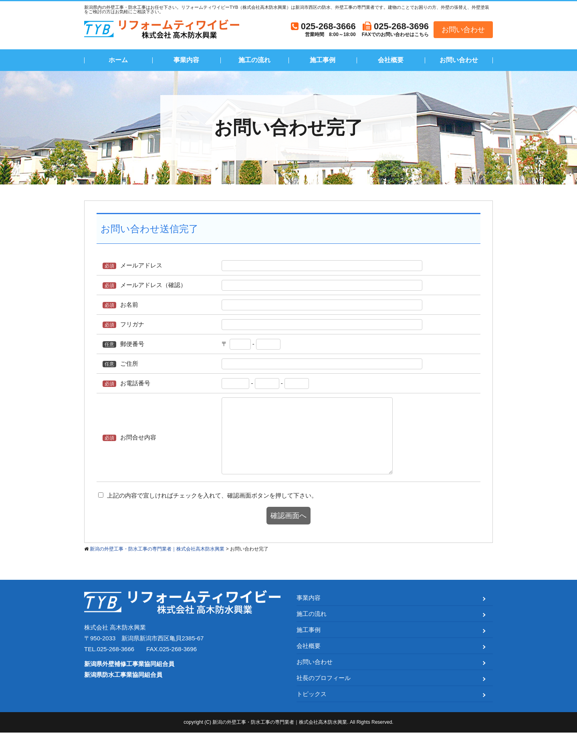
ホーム (118, 60)
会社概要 (390, 60)
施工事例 (322, 60)
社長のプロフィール (324, 692)
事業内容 (186, 60)
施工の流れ (254, 60)
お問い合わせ (463, 30)
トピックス (312, 708)
